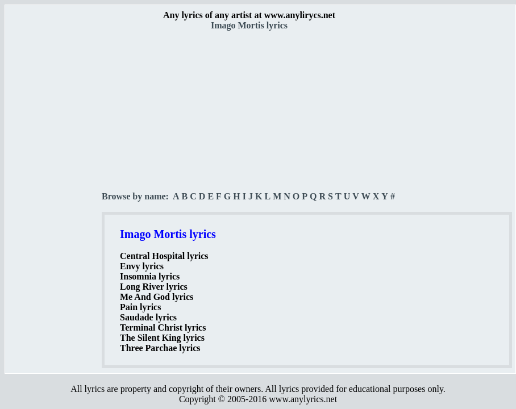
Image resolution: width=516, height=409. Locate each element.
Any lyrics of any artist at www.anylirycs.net (249, 15)
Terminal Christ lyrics (163, 327)
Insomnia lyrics (150, 276)
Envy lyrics (142, 266)
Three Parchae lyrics (160, 348)
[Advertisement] (54, 199)
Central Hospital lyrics (164, 256)
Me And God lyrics (156, 297)
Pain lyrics (140, 307)
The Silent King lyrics (162, 338)
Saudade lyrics (148, 317)
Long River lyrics (154, 286)
